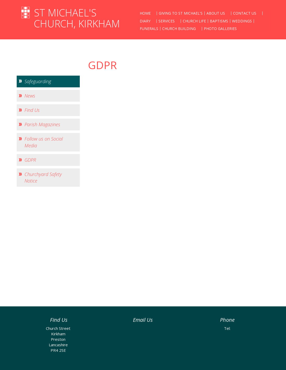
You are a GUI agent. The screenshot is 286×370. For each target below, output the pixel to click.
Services (167, 21)
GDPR (30, 160)
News (30, 96)
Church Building (179, 28)
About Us (215, 13)
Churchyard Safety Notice (43, 177)
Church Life (194, 21)
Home (145, 13)
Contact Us (244, 13)
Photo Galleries (220, 28)
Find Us (32, 110)
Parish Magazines (42, 124)
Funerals (149, 28)
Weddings (242, 21)
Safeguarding (38, 81)
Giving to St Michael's (181, 13)
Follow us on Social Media (44, 142)
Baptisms (219, 21)
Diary (145, 21)
